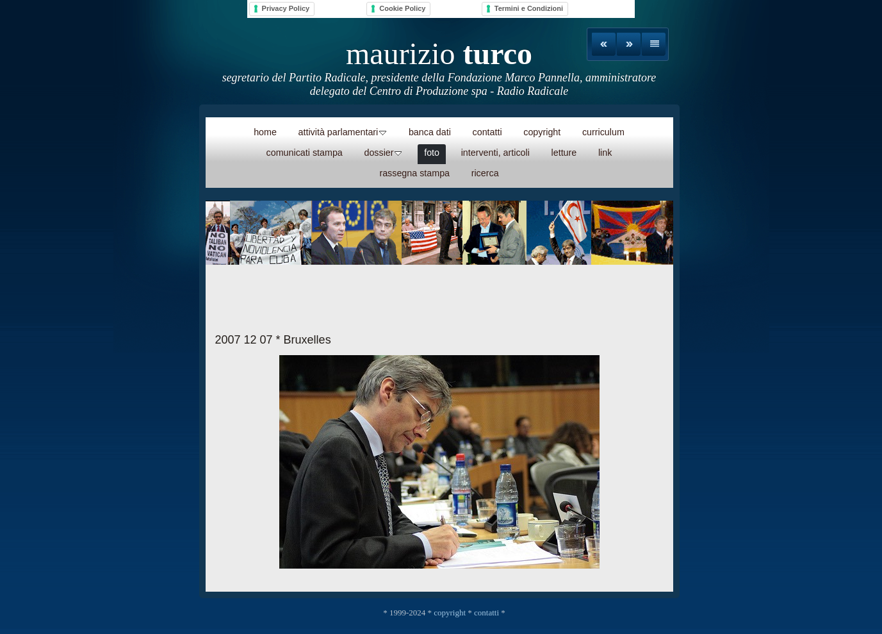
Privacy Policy (286, 8)
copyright (450, 612)
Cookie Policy (402, 8)
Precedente (604, 44)
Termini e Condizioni (528, 8)
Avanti (629, 44)
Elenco (654, 44)
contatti (486, 612)
